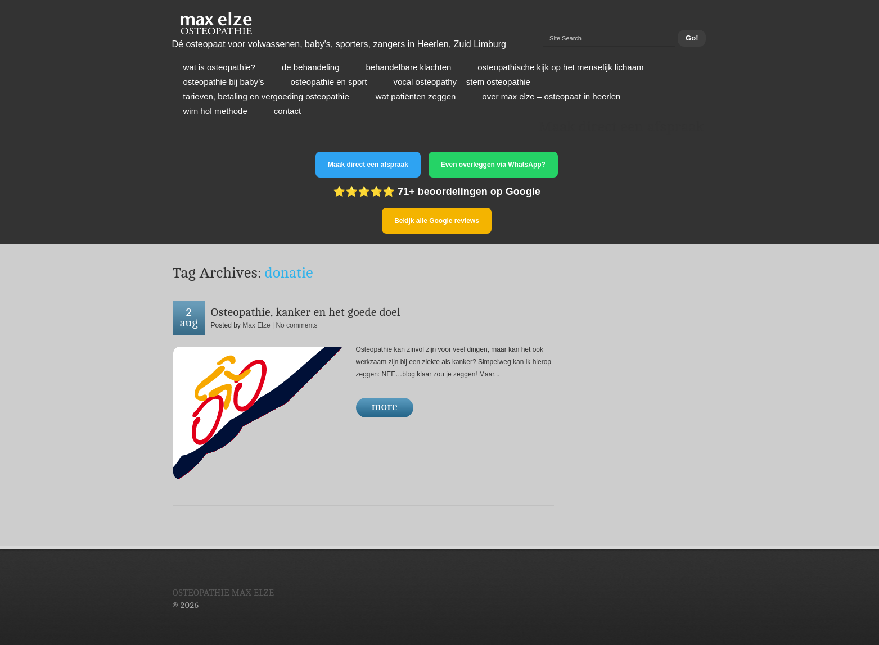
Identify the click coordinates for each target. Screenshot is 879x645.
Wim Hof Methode (215, 111)
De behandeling (311, 67)
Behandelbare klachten (409, 67)
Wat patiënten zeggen (416, 96)
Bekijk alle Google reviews (436, 221)
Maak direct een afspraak (368, 165)
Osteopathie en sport (329, 82)
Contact (287, 111)
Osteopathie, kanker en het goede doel (305, 312)
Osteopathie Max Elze (223, 593)
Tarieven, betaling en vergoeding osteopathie (266, 96)
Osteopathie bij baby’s (223, 82)
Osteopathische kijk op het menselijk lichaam (560, 67)
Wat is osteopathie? (219, 67)
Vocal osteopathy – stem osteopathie (461, 82)
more (385, 406)
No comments (296, 325)
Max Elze (256, 325)
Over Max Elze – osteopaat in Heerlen (551, 96)
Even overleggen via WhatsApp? (493, 165)
